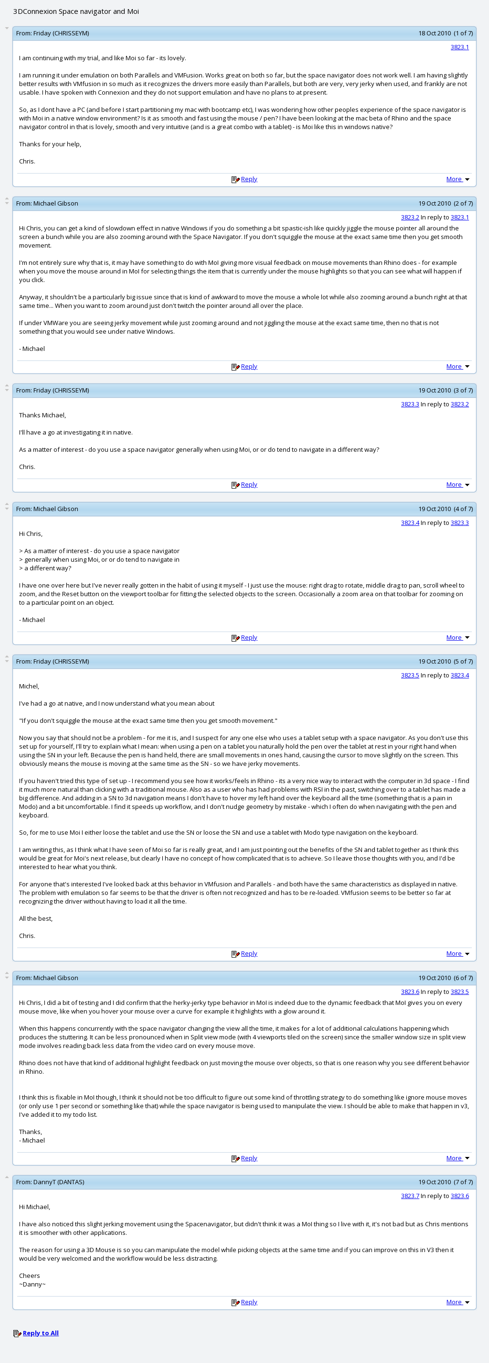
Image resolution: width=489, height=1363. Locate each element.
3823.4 (410, 522)
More (458, 178)
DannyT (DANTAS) (58, 1182)
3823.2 (410, 217)
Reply (249, 178)
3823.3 (410, 404)
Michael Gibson (55, 203)
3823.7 (410, 1195)
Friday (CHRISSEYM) (61, 33)
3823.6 (410, 991)
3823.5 (410, 675)
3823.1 (460, 47)
